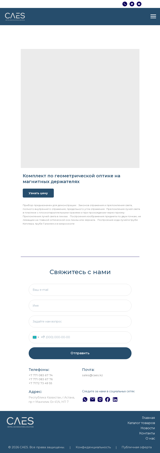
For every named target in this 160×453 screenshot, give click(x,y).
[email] (80, 290)
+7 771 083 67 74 (41, 375)
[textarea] (80, 321)
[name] (80, 306)
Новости (148, 428)
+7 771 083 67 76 (41, 379)
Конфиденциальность (93, 447)
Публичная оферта (137, 447)
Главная (148, 418)
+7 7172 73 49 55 (40, 383)
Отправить (80, 353)
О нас (150, 438)
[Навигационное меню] (153, 16)
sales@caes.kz (92, 375)
